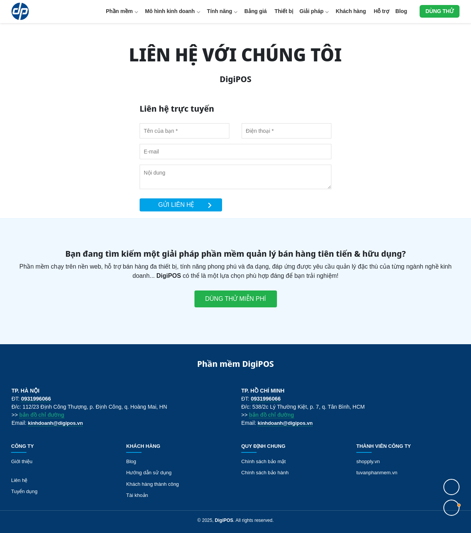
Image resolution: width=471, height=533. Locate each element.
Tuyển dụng (24, 491)
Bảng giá (255, 11)
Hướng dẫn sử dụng (148, 472)
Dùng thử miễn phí (235, 298)
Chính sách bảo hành (264, 472)
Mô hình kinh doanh (170, 11)
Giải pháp (312, 11)
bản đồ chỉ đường (41, 415)
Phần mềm (119, 11)
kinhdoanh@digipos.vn (55, 423)
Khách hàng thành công (152, 484)
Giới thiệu (21, 461)
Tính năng (219, 11)
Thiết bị (284, 11)
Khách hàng (351, 11)
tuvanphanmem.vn (376, 472)
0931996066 (36, 399)
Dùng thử (439, 11)
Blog (401, 11)
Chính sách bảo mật (263, 461)
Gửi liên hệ (185, 204)
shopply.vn (368, 461)
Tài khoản (137, 495)
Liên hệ (19, 480)
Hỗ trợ (381, 11)
